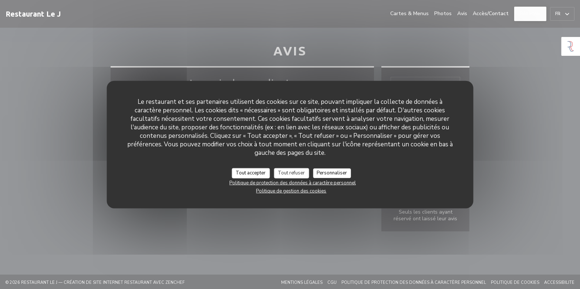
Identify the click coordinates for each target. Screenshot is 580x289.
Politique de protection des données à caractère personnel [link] (292, 182)
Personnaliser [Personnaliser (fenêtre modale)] (332, 173)
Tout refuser (291, 173)
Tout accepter (251, 173)
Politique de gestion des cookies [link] (291, 190)
